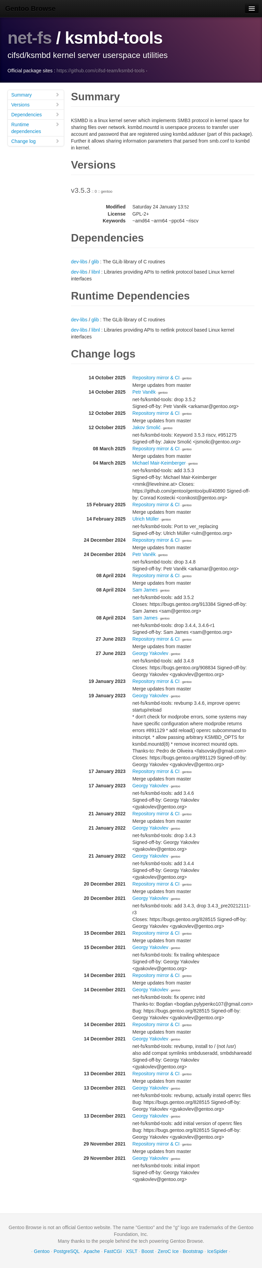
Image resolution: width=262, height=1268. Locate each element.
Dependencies (35, 114)
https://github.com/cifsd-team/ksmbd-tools (101, 70)
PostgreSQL (66, 1251)
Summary (35, 94)
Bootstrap (193, 1251)
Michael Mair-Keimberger (159, 462)
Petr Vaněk (144, 391)
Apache (92, 1251)
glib (95, 261)
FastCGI (113, 1251)
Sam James (145, 589)
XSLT (131, 1251)
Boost (148, 1251)
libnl (95, 271)
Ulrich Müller (145, 518)
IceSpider (217, 1251)
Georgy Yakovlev (150, 653)
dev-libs (79, 261)
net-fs (30, 37)
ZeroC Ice (168, 1251)
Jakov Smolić (146, 427)
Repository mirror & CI (155, 377)
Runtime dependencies (35, 127)
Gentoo (41, 1251)
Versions (35, 104)
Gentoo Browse (30, 8)
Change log (35, 141)
